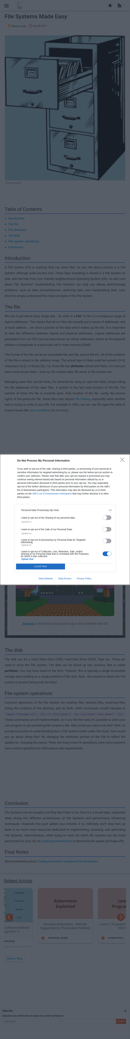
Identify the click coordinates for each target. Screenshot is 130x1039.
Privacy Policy (84, 578)
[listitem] (65, 510)
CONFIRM (40, 566)
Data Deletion (46, 578)
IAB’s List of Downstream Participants (52, 493)
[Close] (123, 461)
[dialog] (65, 519)
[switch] (107, 517)
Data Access (64, 578)
